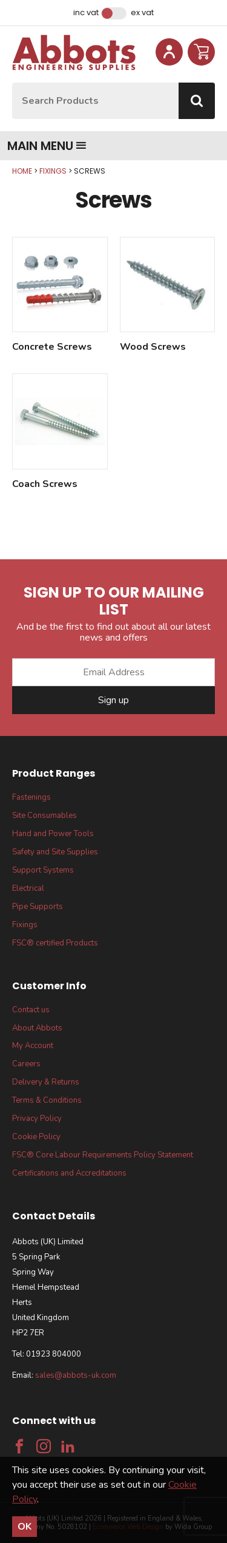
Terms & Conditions (47, 1100)
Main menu (47, 145)
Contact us (31, 1009)
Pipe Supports (37, 906)
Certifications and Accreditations (69, 1173)
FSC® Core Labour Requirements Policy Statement (102, 1155)
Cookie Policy (36, 1136)
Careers (26, 1063)
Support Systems (43, 870)
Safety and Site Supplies (55, 851)
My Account (32, 1045)
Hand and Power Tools (53, 833)
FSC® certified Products (55, 943)
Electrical (28, 888)
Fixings (53, 171)
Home (22, 171)
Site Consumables (44, 815)
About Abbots (37, 1028)
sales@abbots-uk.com (75, 1375)
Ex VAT (142, 12)
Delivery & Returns (45, 1082)
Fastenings (31, 797)
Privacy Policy (37, 1118)
